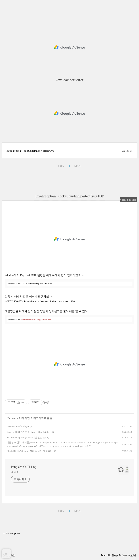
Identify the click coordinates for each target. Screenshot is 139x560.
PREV (61, 166)
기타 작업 (24, 418)
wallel (133, 555)
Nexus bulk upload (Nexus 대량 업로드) (26, 437)
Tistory (115, 555)
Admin (12, 555)
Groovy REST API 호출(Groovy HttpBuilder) (28, 432)
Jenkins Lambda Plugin (18, 426)
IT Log (14, 471)
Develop (11, 418)
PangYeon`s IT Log (23, 467)
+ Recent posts (11, 533)
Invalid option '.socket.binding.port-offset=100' (30, 150)
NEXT (77, 166)
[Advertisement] (69, 47)
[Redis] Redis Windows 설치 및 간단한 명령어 (29, 451)
